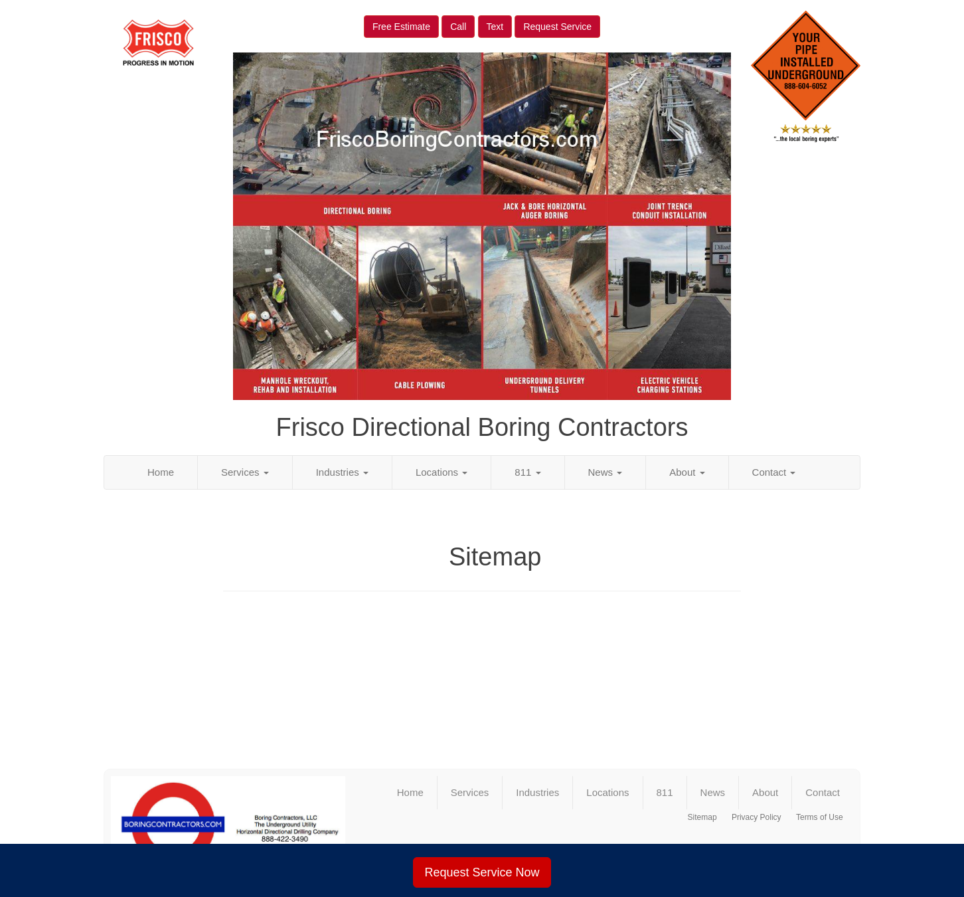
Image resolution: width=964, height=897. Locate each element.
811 (527, 472)
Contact (774, 472)
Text (495, 26)
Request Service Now (481, 872)
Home (160, 472)
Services (245, 472)
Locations (441, 472)
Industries (342, 472)
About (686, 472)
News (605, 472)
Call (458, 26)
